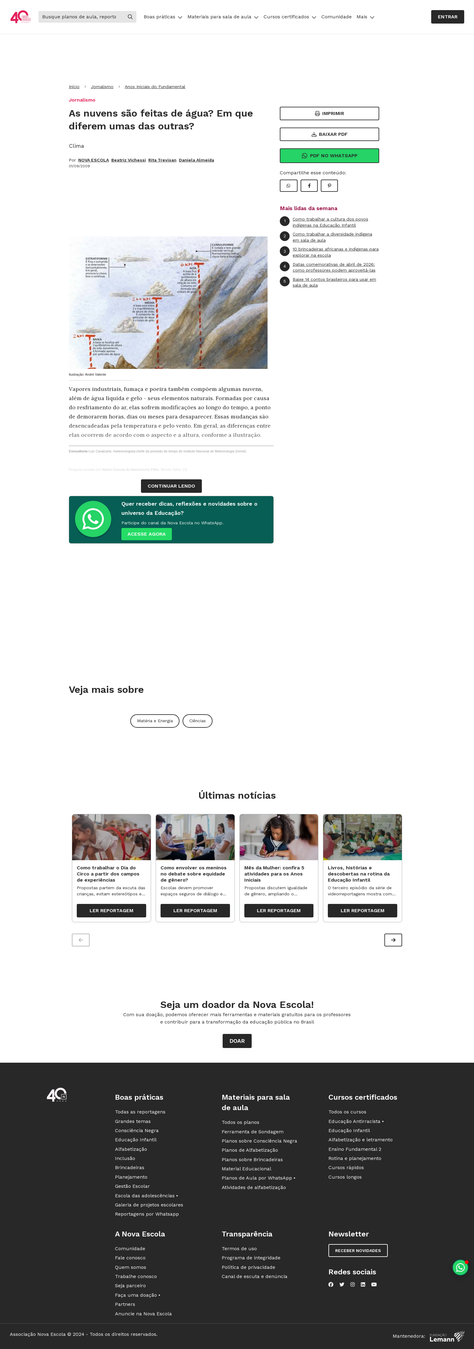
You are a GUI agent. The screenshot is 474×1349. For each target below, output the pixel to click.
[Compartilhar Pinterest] (329, 186)
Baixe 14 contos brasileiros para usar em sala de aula (328, 282)
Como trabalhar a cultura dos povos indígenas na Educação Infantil (324, 222)
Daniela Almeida (196, 160)
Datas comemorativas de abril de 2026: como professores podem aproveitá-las (328, 267)
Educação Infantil (136, 1140)
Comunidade (336, 17)
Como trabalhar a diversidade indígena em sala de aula (326, 237)
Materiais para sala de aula (223, 17)
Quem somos (130, 1268)
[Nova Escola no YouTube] (374, 1285)
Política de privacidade (248, 1268)
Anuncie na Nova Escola (143, 1314)
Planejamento (131, 1178)
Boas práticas (163, 17)
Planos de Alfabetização (250, 1151)
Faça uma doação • (137, 1296)
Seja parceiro (130, 1286)
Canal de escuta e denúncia (254, 1277)
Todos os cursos (347, 1113)
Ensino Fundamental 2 (354, 1150)
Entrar (447, 17)
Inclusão (125, 1159)
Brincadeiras (129, 1168)
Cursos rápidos (346, 1168)
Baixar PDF (330, 134)
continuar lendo (171, 486)
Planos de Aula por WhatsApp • (258, 1179)
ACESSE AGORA (147, 534)
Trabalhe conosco (136, 1277)
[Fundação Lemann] (447, 1337)
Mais (366, 17)
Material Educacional (246, 1169)
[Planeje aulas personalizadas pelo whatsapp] (460, 1267)
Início (74, 86)
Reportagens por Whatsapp (147, 1215)
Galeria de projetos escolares (149, 1206)
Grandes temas (133, 1122)
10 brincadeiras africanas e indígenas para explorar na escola (329, 252)
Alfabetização (131, 1150)
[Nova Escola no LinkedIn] (363, 1285)
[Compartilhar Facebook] (309, 186)
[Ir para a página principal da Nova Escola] (20, 17)
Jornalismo (102, 86)
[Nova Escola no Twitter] (341, 1285)
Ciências (197, 720)
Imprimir (329, 113)
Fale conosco (130, 1259)
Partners (125, 1305)
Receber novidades (358, 1251)
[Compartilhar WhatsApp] (289, 186)
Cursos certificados (290, 17)
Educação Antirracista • (356, 1122)
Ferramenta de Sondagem (252, 1132)
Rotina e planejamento (354, 1159)
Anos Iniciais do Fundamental (155, 86)
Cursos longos (345, 1178)
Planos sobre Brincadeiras (252, 1160)
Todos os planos (240, 1123)
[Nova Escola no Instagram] (352, 1285)
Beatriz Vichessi (128, 160)
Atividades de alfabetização (254, 1188)
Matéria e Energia (155, 720)
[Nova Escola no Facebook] (330, 1285)
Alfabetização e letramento (360, 1140)
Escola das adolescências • (146, 1196)
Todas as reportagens (140, 1113)
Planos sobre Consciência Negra (259, 1142)
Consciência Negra (137, 1131)
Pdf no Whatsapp (329, 156)
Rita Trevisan (162, 160)
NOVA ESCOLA (93, 160)
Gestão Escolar (132, 1187)
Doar (237, 1042)
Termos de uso (239, 1249)
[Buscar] (81, 17)
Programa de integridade (251, 1259)
